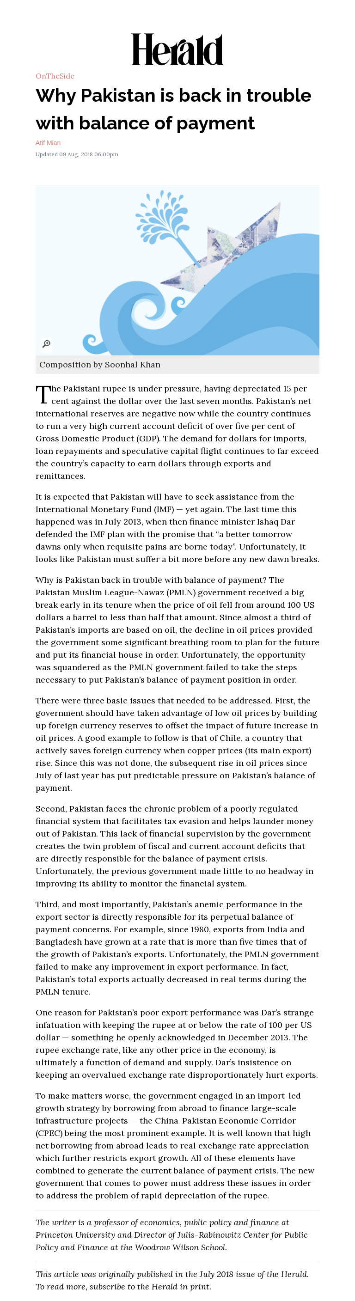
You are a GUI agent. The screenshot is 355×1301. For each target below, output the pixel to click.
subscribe (107, 1286)
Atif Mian (48, 143)
